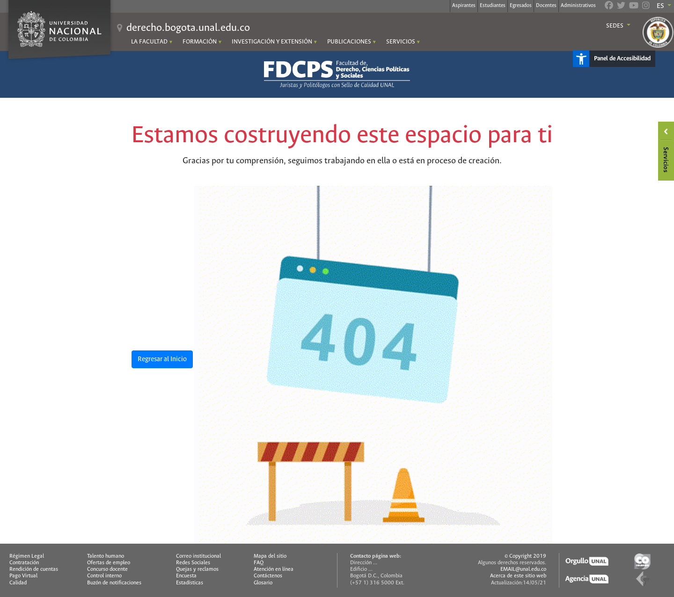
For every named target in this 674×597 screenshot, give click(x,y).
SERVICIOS (400, 41)
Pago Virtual (23, 576)
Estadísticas (189, 583)
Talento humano (105, 556)
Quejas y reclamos (197, 569)
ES (661, 6)
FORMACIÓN (200, 41)
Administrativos (578, 5)
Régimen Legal (26, 556)
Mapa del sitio (270, 556)
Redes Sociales (193, 563)
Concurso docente (107, 569)
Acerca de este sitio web (518, 576)
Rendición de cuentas (33, 569)
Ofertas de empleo (108, 563)
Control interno (104, 576)
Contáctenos (268, 576)
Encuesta (186, 576)
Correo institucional (198, 556)
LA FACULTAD (149, 41)
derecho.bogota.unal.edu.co (188, 28)
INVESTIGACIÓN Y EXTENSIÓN (272, 41)
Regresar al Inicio (162, 359)
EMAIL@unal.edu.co (523, 569)
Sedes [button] (615, 26)
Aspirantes (464, 5)
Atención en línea (273, 569)
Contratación (24, 563)
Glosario (263, 583)
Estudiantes (493, 5)
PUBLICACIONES (349, 41)
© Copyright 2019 (525, 556)
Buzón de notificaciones (114, 583)
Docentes (546, 5)
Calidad (18, 583)
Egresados (521, 5)
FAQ (259, 563)
